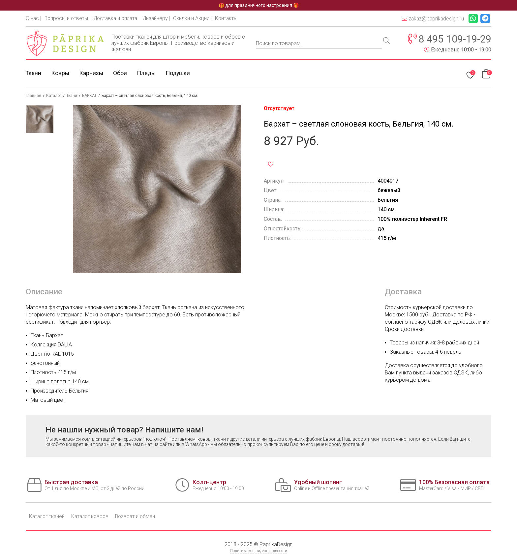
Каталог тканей (47, 517)
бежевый (389, 191)
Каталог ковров (92, 517)
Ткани (34, 73)
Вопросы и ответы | (68, 18)
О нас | (34, 18)
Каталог (53, 96)
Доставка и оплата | (119, 18)
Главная (33, 96)
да (381, 229)
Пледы (147, 73)
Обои (121, 73)
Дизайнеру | (161, 18)
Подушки (179, 73)
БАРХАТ (89, 96)
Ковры (60, 73)
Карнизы (92, 73)
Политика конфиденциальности (258, 551)
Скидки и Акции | (198, 18)
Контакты (232, 18)
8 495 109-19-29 (452, 39)
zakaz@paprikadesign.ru (431, 18)
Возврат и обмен (139, 517)
